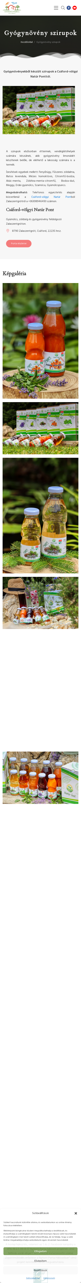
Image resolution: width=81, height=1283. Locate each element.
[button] (76, 1213)
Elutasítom (40, 1260)
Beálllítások (40, 1270)
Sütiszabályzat (33, 1278)
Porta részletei (18, 244)
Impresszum (49, 1278)
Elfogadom (40, 1251)
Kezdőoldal (27, 42)
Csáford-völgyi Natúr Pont (51, 197)
